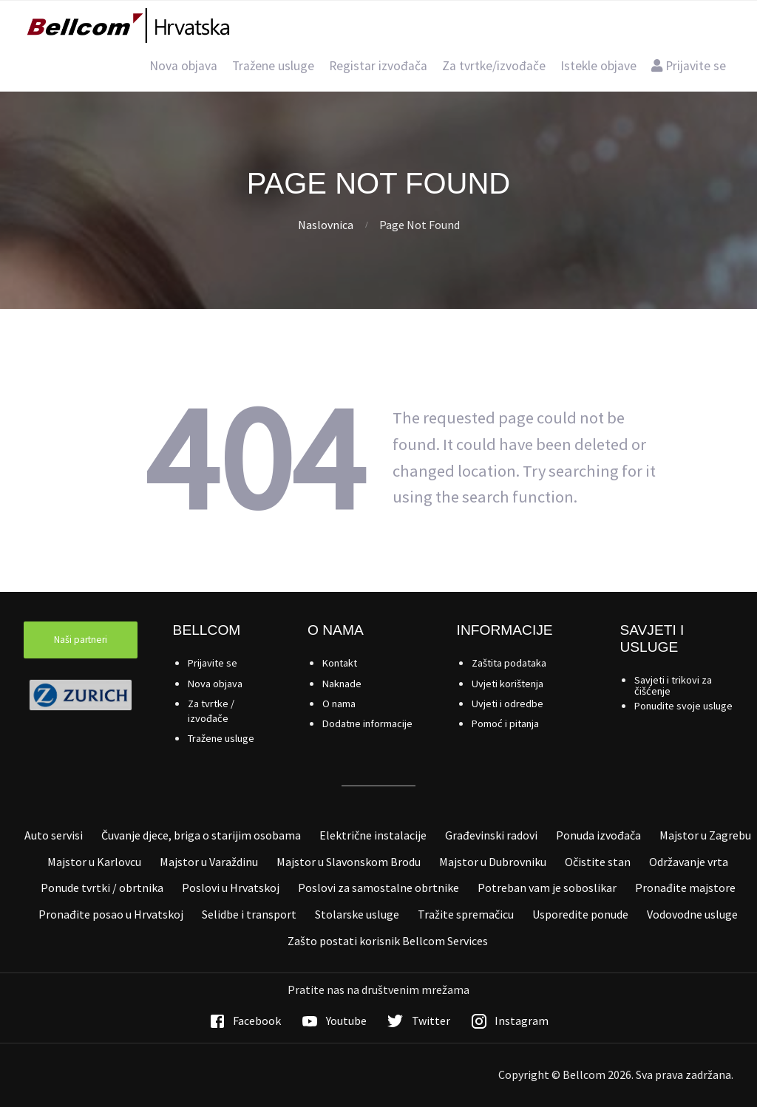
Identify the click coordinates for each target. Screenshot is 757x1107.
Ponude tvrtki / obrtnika (102, 887)
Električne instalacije (373, 835)
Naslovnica (325, 224)
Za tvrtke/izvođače (494, 66)
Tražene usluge (273, 66)
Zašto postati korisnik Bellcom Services (388, 940)
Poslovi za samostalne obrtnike (378, 887)
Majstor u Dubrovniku (492, 861)
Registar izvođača (378, 66)
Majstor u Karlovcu (94, 861)
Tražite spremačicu (466, 914)
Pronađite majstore (685, 887)
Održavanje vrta (688, 861)
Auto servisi (53, 835)
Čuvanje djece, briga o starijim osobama (201, 835)
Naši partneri (80, 639)
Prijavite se (688, 66)
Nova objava (183, 66)
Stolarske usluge (357, 914)
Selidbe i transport (249, 914)
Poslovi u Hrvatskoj (230, 887)
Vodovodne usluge (692, 914)
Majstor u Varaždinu (209, 861)
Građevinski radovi (491, 835)
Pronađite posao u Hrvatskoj (110, 914)
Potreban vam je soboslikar (547, 887)
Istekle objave (598, 66)
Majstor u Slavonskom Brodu (348, 861)
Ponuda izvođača (598, 835)
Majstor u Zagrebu (705, 835)
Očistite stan (598, 861)
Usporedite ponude (580, 914)
